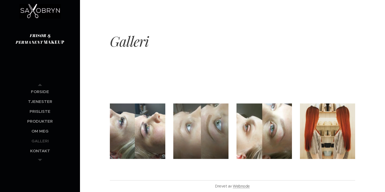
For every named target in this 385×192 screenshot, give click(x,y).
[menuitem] (40, 92)
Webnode (241, 186)
